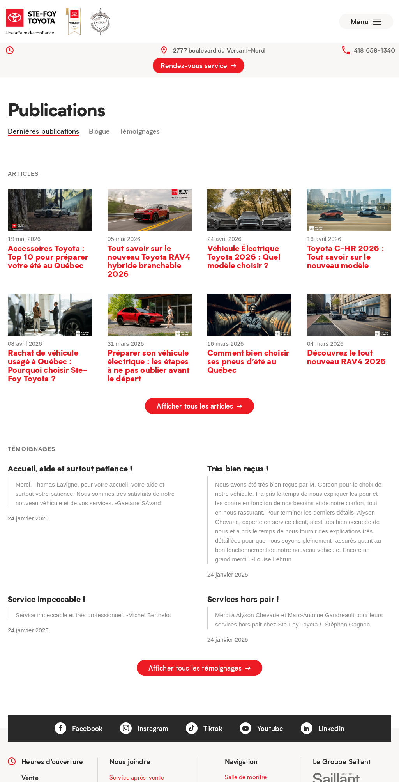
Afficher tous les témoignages (199, 667)
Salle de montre (246, 777)
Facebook (78, 728)
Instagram (144, 728)
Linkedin (322, 728)
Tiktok (204, 728)
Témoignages (140, 131)
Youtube (261, 728)
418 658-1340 (374, 50)
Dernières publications (43, 131)
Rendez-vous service (198, 65)
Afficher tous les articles (199, 405)
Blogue (99, 131)
